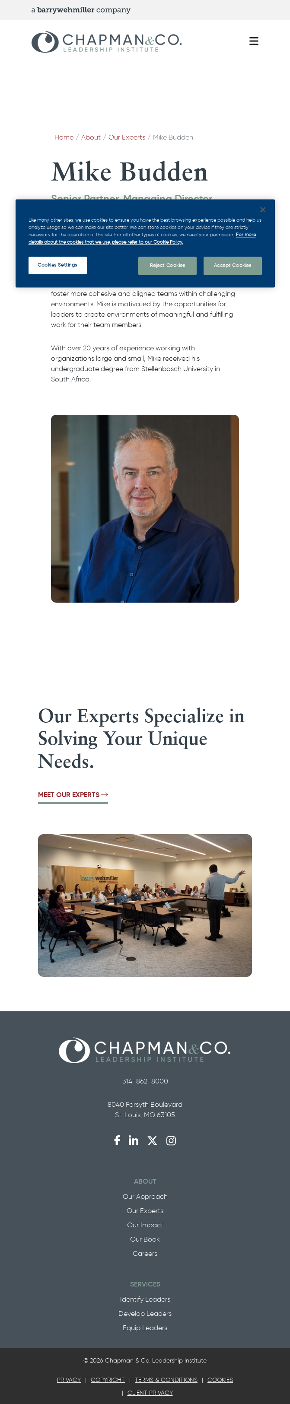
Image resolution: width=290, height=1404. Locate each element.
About (91, 137)
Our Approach (145, 1196)
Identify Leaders (145, 1299)
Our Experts (126, 137)
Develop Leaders (145, 1313)
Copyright (108, 1380)
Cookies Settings (57, 265)
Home (63, 137)
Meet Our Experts (73, 794)
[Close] (262, 209)
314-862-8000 (145, 1081)
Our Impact (145, 1225)
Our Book (145, 1239)
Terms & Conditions (166, 1380)
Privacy (69, 1380)
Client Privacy (150, 1393)
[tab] (69, 1380)
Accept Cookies (233, 265)
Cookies (220, 1380)
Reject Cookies (167, 265)
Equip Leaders (145, 1328)
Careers (145, 1253)
